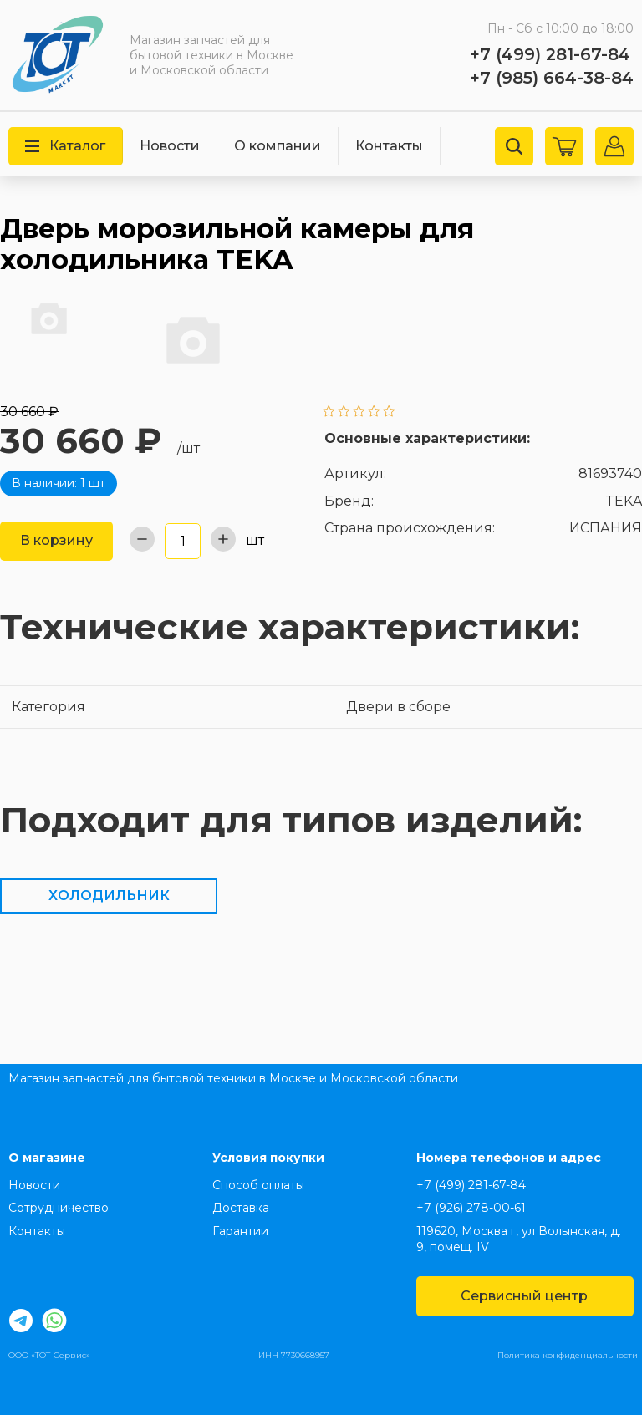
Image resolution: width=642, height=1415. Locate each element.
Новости (170, 146)
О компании (277, 146)
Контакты (389, 146)
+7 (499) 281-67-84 (550, 54)
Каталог (65, 146)
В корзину (56, 540)
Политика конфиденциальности (567, 1355)
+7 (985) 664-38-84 (552, 78)
